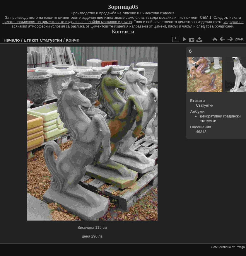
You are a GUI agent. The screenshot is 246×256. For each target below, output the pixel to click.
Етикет (30, 39)
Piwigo (240, 247)
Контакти (123, 31)
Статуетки (51, 39)
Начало (12, 39)
